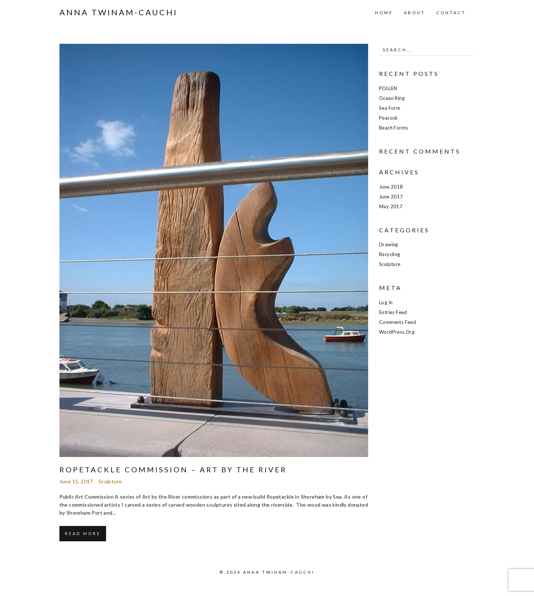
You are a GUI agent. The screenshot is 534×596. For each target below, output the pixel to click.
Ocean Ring (392, 98)
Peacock (388, 118)
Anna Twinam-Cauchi (118, 12)
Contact (451, 12)
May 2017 (390, 206)
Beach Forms (393, 128)
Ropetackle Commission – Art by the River (173, 469)
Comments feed (397, 322)
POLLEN (388, 88)
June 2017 (391, 197)
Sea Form (389, 108)
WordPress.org (396, 332)
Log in (386, 302)
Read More (83, 533)
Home (384, 12)
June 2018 (391, 187)
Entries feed (393, 312)
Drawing (388, 244)
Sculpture (110, 481)
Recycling (389, 254)
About (414, 12)
